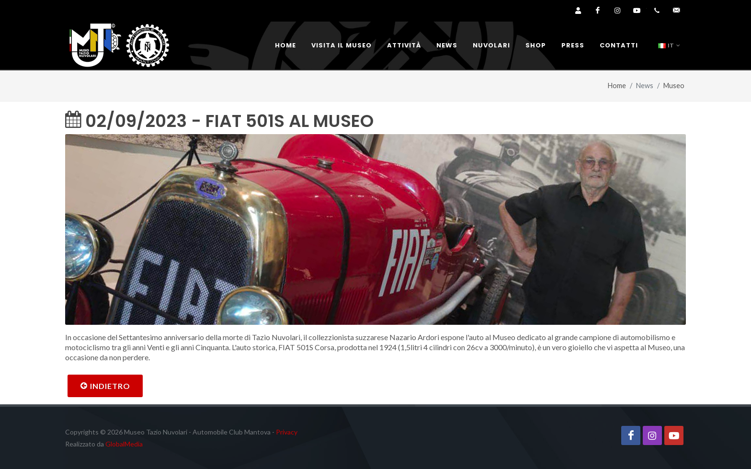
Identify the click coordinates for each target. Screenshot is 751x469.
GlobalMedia (124, 444)
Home (617, 85)
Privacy (286, 432)
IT (669, 45)
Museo (673, 85)
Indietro (105, 385)
